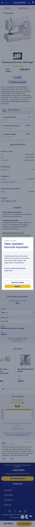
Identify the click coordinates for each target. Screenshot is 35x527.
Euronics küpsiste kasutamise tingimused (15, 269)
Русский (13, 240)
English (6, 240)
